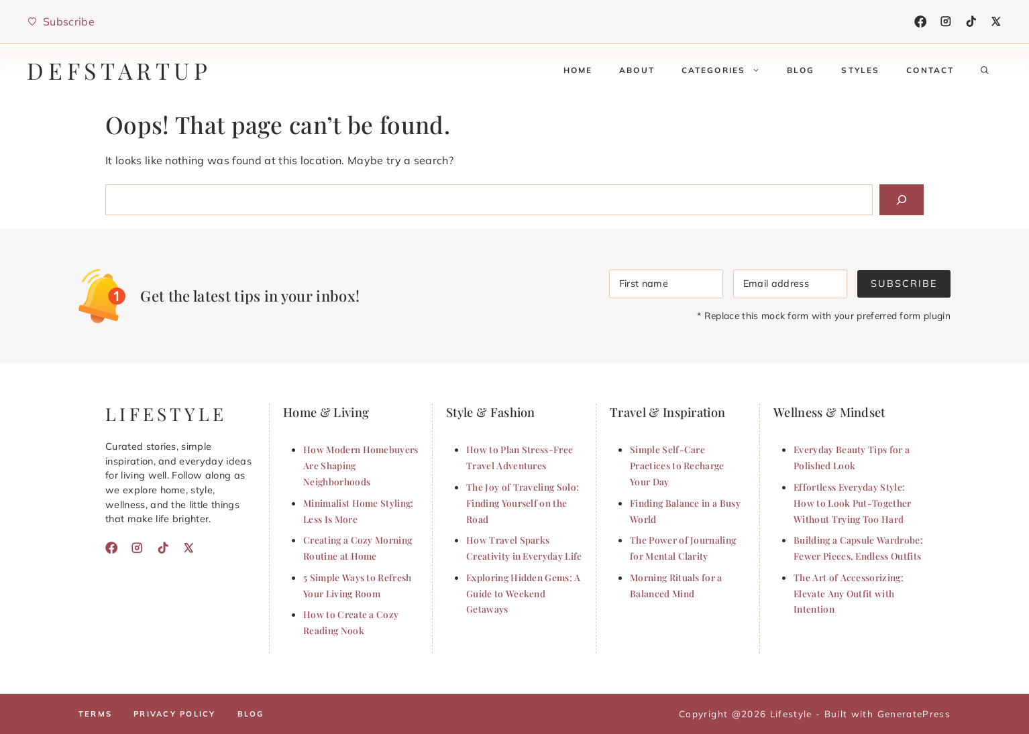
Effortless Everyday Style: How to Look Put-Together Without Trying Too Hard (853, 503)
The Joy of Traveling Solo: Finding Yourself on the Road (522, 503)
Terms (95, 714)
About (637, 70)
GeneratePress (914, 713)
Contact (930, 70)
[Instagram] (946, 21)
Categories (727, 70)
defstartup (119, 70)
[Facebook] (920, 21)
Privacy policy (174, 714)
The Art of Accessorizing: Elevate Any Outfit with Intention (849, 593)
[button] (984, 70)
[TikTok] (971, 21)
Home (578, 70)
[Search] (901, 199)
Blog (801, 70)
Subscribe (904, 284)
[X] (996, 21)
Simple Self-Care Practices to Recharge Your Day (677, 465)
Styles (860, 70)
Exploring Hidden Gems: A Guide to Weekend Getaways (523, 593)
